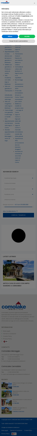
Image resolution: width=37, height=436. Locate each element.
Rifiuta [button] (10, 36)
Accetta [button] (27, 36)
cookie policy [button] (16, 18)
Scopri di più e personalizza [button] (18, 41)
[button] (34, 3)
